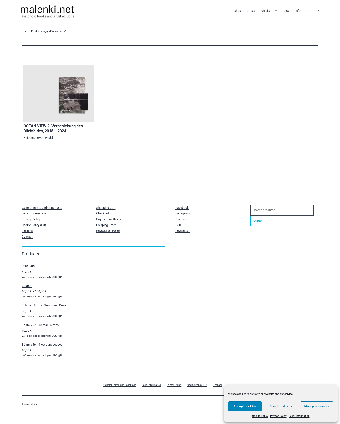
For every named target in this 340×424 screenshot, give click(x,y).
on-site (265, 10)
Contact (27, 236)
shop (237, 10)
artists (251, 10)
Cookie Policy (260, 415)
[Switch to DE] (308, 11)
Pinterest (181, 219)
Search (257, 221)
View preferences (316, 406)
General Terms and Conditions (42, 207)
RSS (178, 225)
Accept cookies (245, 406)
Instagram (182, 213)
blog (287, 10)
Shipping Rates (106, 225)
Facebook (182, 207)
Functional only (281, 406)
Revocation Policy (108, 230)
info (298, 10)
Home (25, 31)
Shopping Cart (106, 207)
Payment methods (108, 219)
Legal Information (299, 415)
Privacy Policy (278, 415)
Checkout (102, 213)
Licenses (27, 230)
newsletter (182, 230)
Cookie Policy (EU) (34, 225)
